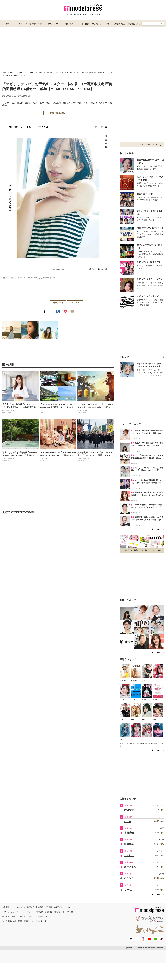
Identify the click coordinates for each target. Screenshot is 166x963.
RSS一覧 (69, 912)
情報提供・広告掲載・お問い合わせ (50, 912)
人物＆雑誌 (119, 24)
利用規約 (30, 907)
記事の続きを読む (58, 113)
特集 (87, 24)
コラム (50, 24)
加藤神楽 (129, 844)
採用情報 (48, 907)
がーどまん (130, 867)
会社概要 (5, 907)
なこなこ (129, 878)
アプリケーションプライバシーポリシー (18, 912)
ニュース (7, 24)
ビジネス (69, 24)
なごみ (127, 821)
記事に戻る (58, 302)
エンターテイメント (35, 24)
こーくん (129, 889)
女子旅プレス (134, 24)
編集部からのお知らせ (63, 907)
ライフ (59, 24)
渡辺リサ (129, 810)
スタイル (18, 24)
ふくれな (129, 855)
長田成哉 (129, 832)
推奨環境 (39, 907)
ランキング (97, 24)
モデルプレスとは (18, 907)
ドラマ (108, 24)
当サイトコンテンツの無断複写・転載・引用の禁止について (26, 916)
